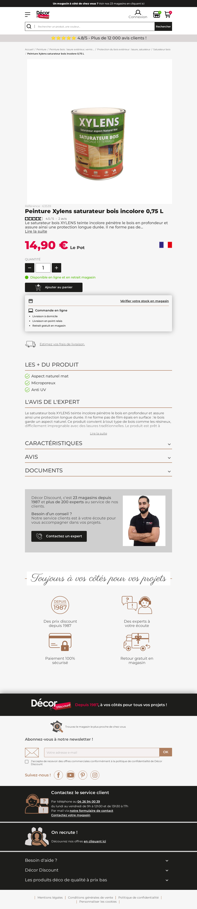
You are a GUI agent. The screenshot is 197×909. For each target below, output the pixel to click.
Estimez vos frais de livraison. (62, 344)
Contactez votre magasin (70, 815)
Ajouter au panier (53, 287)
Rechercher (163, 26)
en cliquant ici (95, 841)
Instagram (94, 775)
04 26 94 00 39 (88, 801)
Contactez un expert (59, 536)
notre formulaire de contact (91, 811)
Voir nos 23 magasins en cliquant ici (98, 3)
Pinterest (82, 775)
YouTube (70, 775)
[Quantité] (43, 267)
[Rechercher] (98, 26)
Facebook (58, 775)
